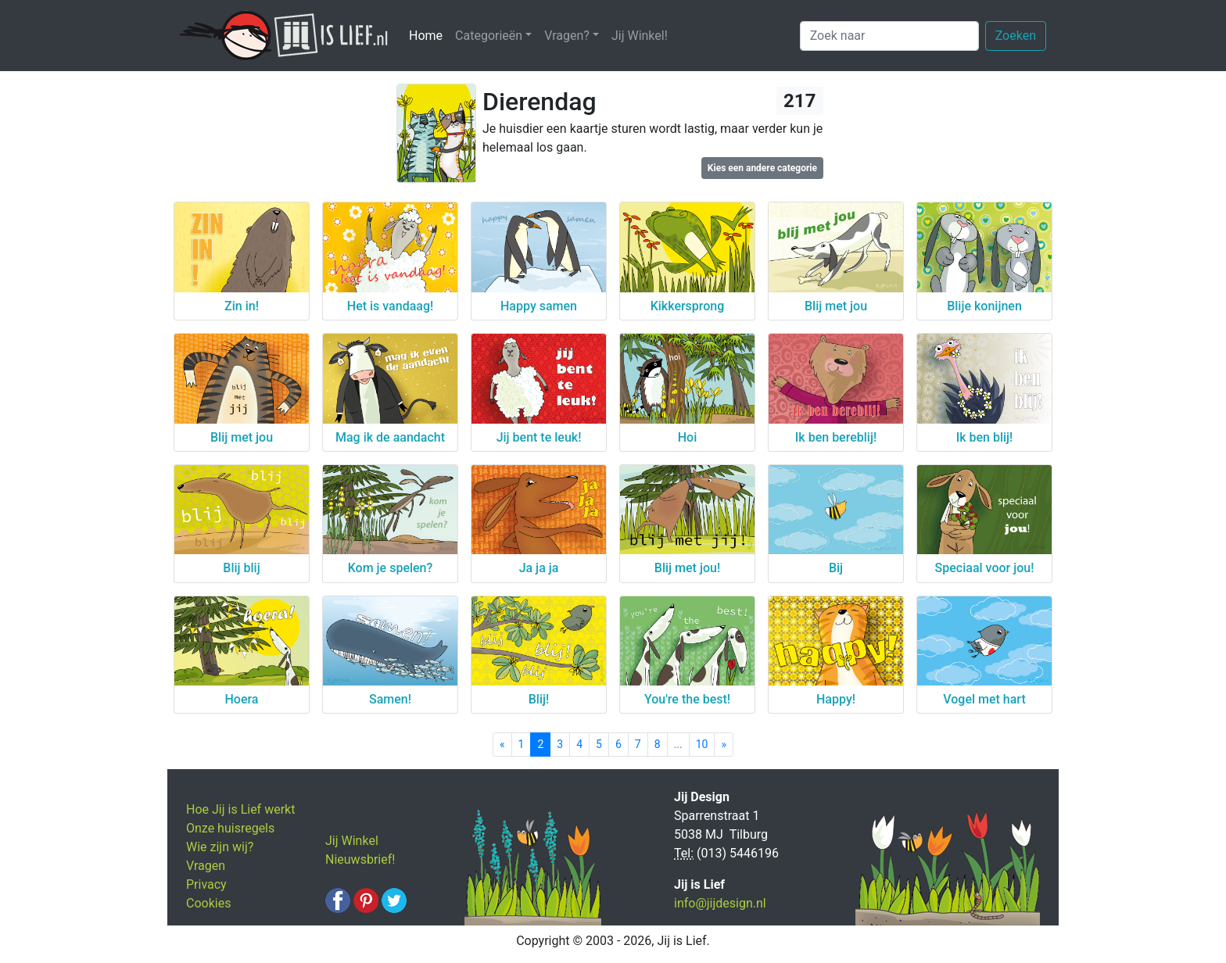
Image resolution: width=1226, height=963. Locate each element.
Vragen (205, 865)
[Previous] (502, 744)
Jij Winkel (351, 840)
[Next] (723, 744)
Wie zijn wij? (219, 846)
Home (429, 35)
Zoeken (1015, 35)
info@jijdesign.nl (720, 903)
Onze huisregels (230, 828)
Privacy (206, 884)
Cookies (208, 903)
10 (702, 744)
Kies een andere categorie (762, 168)
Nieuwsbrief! (360, 859)
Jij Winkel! (639, 35)
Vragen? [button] (567, 35)
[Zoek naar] (889, 36)
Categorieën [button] (488, 35)
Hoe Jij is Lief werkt (240, 809)
